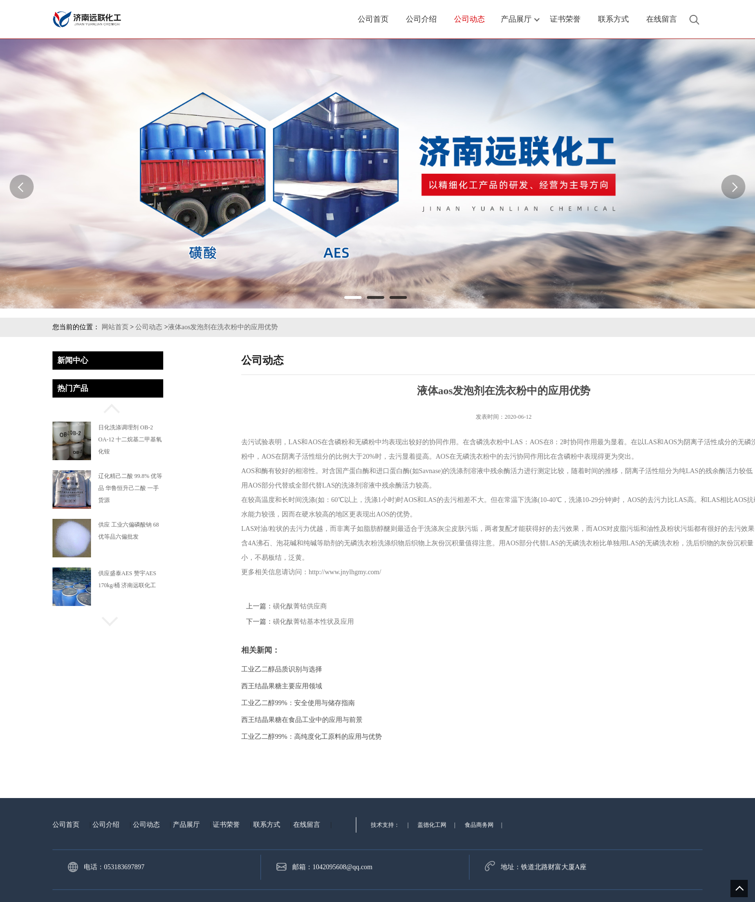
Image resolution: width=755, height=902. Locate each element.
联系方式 (266, 878)
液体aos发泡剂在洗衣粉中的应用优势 (223, 327)
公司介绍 (105, 878)
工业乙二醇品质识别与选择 (520, 669)
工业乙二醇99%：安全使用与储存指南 (536, 703)
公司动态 (148, 327)
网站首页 (115, 327)
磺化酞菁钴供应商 (538, 606)
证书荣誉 (226, 878)
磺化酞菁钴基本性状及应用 (551, 621)
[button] (107, 407)
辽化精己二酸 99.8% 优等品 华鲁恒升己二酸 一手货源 (130, 488)
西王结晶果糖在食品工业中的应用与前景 (540, 719)
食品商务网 (479, 878)
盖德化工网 (431, 878)
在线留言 (306, 878)
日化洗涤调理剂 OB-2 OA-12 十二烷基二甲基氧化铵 (130, 439)
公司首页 (65, 878)
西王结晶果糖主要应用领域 (520, 686)
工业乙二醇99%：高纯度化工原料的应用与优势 (550, 736)
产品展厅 (186, 878)
